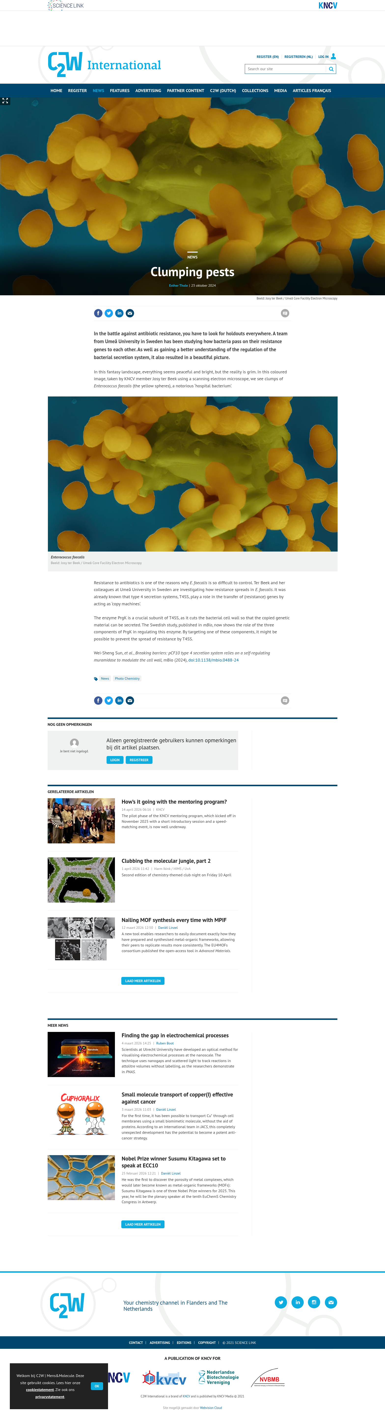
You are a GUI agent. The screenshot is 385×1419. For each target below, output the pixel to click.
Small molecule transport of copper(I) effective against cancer (177, 1098)
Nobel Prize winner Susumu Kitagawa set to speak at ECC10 (174, 1162)
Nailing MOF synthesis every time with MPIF (174, 919)
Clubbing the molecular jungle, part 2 (166, 860)
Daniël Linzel (168, 927)
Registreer (139, 760)
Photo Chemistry (127, 678)
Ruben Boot (165, 1043)
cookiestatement (40, 1389)
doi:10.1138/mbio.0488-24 (213, 660)
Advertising (160, 1342)
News (192, 257)
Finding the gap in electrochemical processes (175, 1035)
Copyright (207, 1342)
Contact (136, 1342)
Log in (323, 57)
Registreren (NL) (299, 57)
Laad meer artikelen (143, 981)
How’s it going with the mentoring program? (174, 801)
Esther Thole (178, 285)
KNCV (186, 1396)
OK (97, 1386)
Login (115, 760)
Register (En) (268, 57)
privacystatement (49, 1396)
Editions (184, 1342)
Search (331, 69)
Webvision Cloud (211, 1408)
